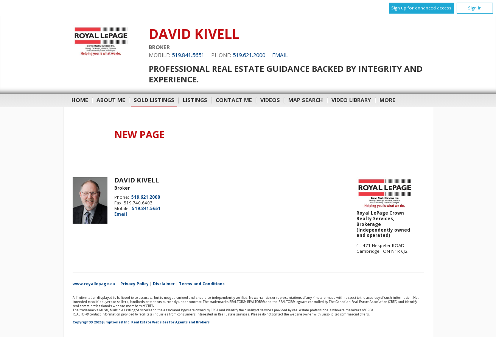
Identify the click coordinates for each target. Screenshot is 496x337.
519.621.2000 (249, 55)
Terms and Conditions (202, 283)
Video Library (351, 100)
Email (280, 55)
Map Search (305, 100)
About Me (110, 100)
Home (80, 100)
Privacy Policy (134, 283)
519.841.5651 (188, 55)
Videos (270, 100)
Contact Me (234, 100)
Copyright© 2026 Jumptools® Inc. (102, 322)
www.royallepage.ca (94, 283)
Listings (195, 100)
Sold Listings (154, 100)
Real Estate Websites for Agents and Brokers (170, 322)
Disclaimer (164, 283)
